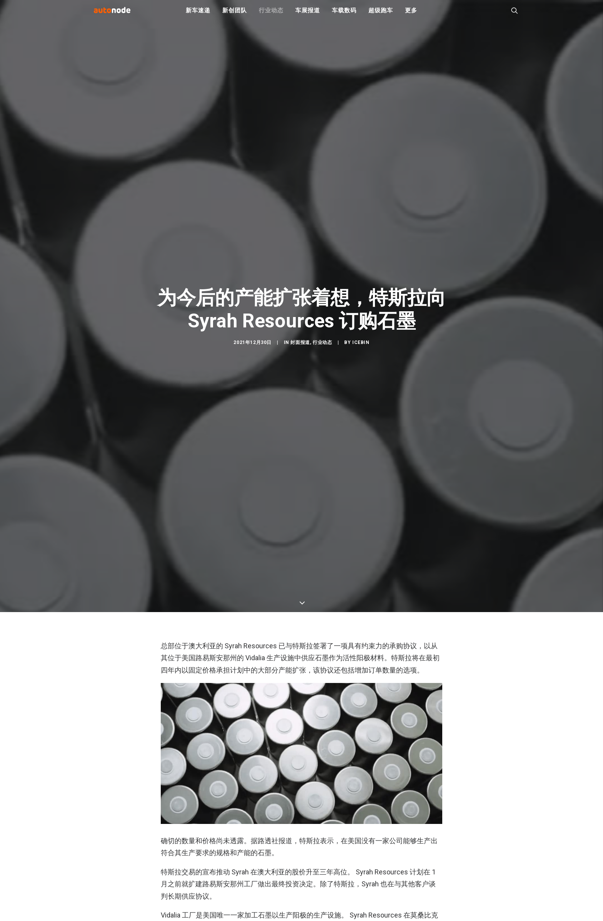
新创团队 (234, 15)
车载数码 (344, 15)
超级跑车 (380, 15)
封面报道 (300, 385)
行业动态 (271, 15)
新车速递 (198, 15)
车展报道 (307, 15)
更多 (411, 15)
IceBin (361, 385)
